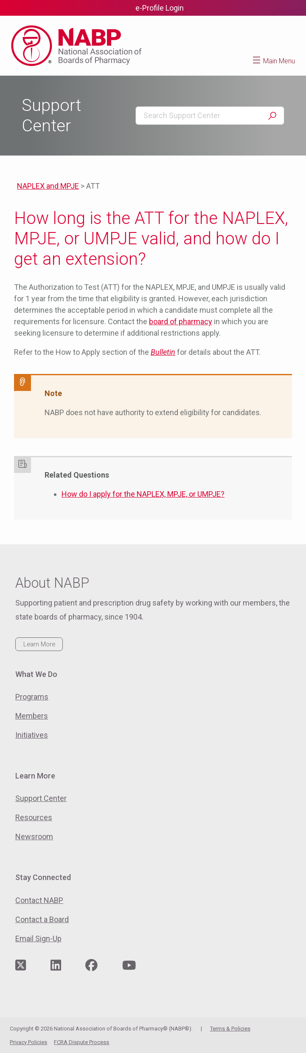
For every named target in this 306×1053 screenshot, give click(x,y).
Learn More (39, 644)
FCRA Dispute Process (81, 1042)
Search (272, 116)
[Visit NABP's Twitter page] (20, 966)
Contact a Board (42, 919)
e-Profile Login (159, 7)
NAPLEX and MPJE (48, 185)
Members (31, 715)
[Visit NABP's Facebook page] (91, 966)
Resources (33, 817)
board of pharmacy (180, 321)
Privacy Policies (28, 1042)
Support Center (41, 798)
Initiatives (31, 734)
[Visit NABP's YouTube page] (129, 966)
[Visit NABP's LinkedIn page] (56, 966)
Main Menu (279, 61)
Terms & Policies (230, 1028)
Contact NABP (39, 900)
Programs (31, 696)
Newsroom (34, 836)
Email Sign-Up (38, 938)
